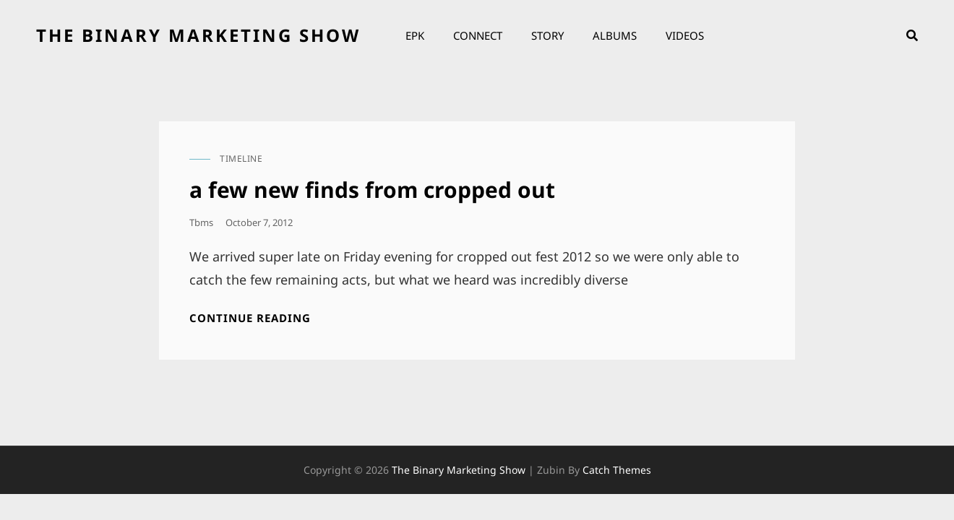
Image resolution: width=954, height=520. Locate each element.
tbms (201, 222)
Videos (685, 35)
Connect (477, 35)
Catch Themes (617, 470)
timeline (241, 158)
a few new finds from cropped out (372, 189)
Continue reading (250, 318)
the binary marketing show (198, 35)
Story (547, 35)
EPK (414, 35)
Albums (615, 35)
